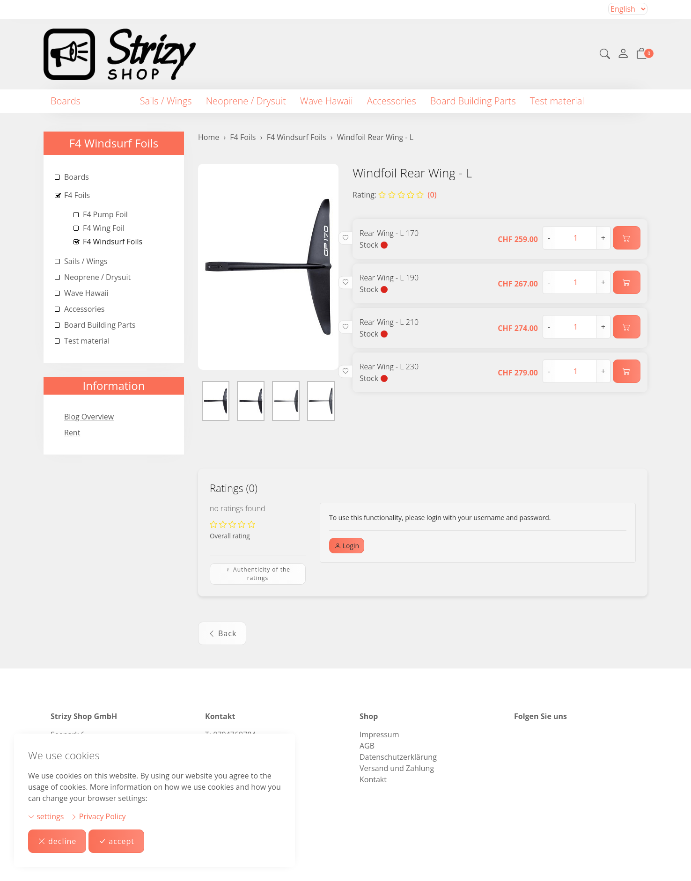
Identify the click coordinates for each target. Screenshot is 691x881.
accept (116, 841)
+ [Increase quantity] (603, 238)
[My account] (623, 54)
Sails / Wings (166, 101)
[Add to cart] (626, 238)
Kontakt (373, 779)
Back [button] (222, 633)
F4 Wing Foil (104, 228)
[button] (605, 55)
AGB (367, 746)
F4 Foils (110, 101)
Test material (557, 101)
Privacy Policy (98, 816)
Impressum (379, 734)
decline (57, 841)
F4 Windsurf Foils (114, 143)
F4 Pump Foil (105, 214)
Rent (72, 432)
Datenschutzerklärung (398, 757)
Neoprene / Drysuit (246, 101)
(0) (407, 195)
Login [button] (346, 545)
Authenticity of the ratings (257, 573)
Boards (66, 101)
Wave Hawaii (326, 101)
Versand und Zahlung (397, 768)
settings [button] (46, 816)
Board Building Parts (473, 101)
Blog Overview (89, 416)
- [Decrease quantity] (549, 238)
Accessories (391, 101)
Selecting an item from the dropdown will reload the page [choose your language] (627, 9)
